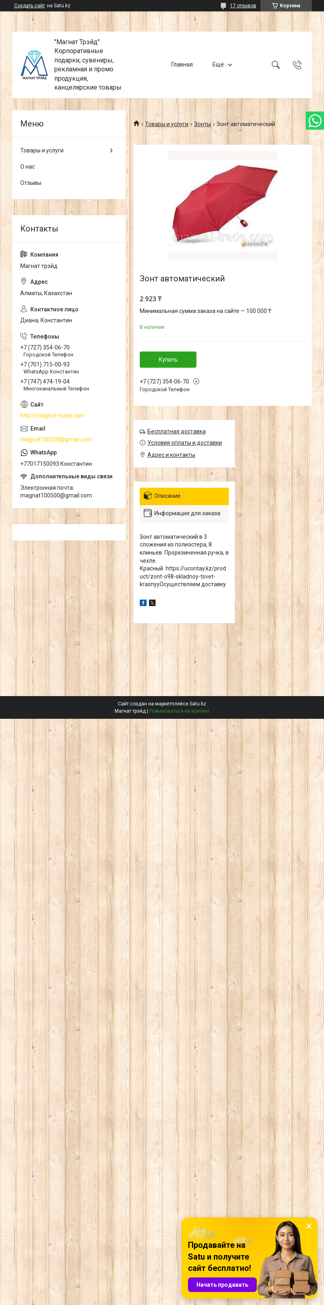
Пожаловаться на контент (179, 711)
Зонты (202, 124)
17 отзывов (243, 6)
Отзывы (30, 183)
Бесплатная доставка (176, 431)
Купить (168, 359)
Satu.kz (198, 704)
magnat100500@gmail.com (56, 439)
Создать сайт (29, 6)
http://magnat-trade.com (52, 415)
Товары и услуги (166, 124)
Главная (182, 64)
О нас (27, 166)
